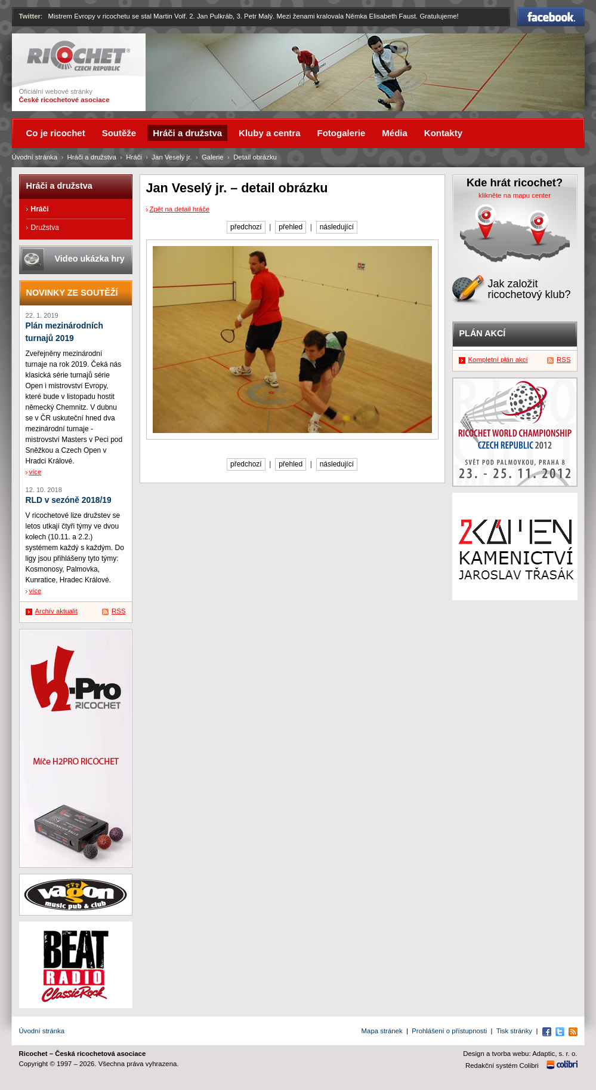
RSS (118, 611)
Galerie (213, 157)
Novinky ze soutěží (72, 292)
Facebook (551, 16)
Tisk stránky (514, 1030)
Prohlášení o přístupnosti (449, 1030)
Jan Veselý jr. (172, 157)
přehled (290, 227)
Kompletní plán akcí (498, 359)
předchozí (246, 227)
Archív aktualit (56, 611)
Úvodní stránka (35, 157)
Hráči (134, 157)
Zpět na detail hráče (180, 209)
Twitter (30, 16)
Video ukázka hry (90, 258)
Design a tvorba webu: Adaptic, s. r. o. (520, 1053)
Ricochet (78, 56)
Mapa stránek (382, 1030)
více (35, 471)
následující (337, 227)
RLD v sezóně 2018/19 (69, 500)
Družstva (45, 227)
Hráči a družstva (91, 157)
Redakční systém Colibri (502, 1065)
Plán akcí (482, 333)
